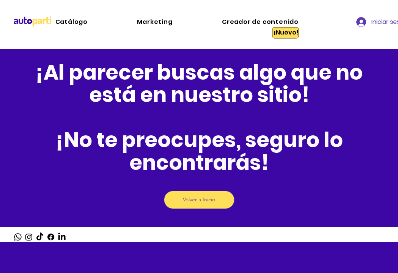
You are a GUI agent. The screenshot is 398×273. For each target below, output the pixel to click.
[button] (179, 22)
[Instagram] (28, 237)
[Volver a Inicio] (199, 200)
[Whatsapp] (17, 237)
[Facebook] (50, 237)
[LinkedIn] (61, 237)
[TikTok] (39, 237)
